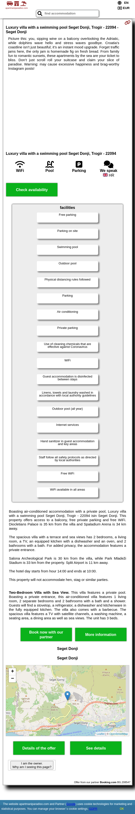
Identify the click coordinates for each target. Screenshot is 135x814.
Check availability (32, 190)
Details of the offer (39, 748)
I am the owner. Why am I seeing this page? (31, 765)
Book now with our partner (46, 634)
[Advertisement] (67, 106)
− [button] (12, 678)
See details (96, 748)
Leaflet (101, 733)
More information (100, 635)
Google (70, 804)
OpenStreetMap (118, 733)
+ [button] (12, 671)
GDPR (93, 808)
